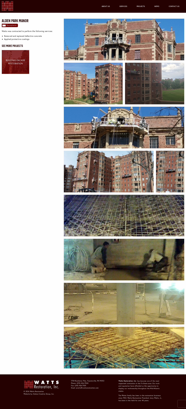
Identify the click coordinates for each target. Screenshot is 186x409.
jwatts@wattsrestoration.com (87, 388)
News (156, 6)
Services (123, 6)
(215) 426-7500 (82, 383)
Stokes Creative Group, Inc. (43, 394)
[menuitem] (106, 6)
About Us (106, 6)
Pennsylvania (12, 25)
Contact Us (174, 6)
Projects (141, 6)
